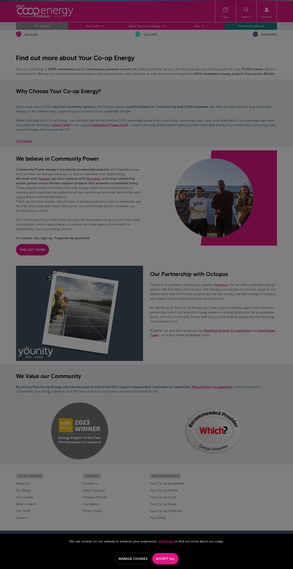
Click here (166, 541)
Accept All (165, 559)
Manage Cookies (133, 559)
